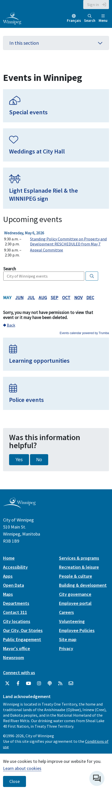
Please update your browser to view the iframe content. (56, 244)
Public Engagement (22, 639)
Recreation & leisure (79, 567)
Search (89, 18)
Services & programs (79, 558)
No (39, 459)
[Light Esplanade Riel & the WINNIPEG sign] (56, 188)
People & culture (75, 576)
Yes (19, 459)
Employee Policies (77, 630)
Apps (8, 576)
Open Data (13, 585)
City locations (16, 621)
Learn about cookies (22, 768)
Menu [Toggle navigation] (103, 18)
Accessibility (15, 567)
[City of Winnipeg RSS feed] (60, 683)
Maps (8, 594)
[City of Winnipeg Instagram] (39, 683)
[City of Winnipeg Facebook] (18, 683)
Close (14, 781)
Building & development (83, 585)
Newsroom (13, 657)
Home (9, 558)
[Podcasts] (49, 683)
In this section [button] (56, 43)
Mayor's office (16, 648)
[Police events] (56, 393)
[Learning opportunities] (56, 354)
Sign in (93, 4)
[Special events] (56, 105)
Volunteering (72, 621)
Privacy (66, 648)
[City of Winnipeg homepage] (19, 506)
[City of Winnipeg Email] (71, 683)
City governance (75, 594)
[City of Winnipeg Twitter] (7, 683)
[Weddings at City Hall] (56, 145)
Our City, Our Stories (23, 630)
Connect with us (19, 672)
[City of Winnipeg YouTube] (28, 683)
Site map (67, 639)
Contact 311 (15, 612)
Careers (66, 612)
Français (74, 20)
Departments (16, 603)
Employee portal (75, 603)
